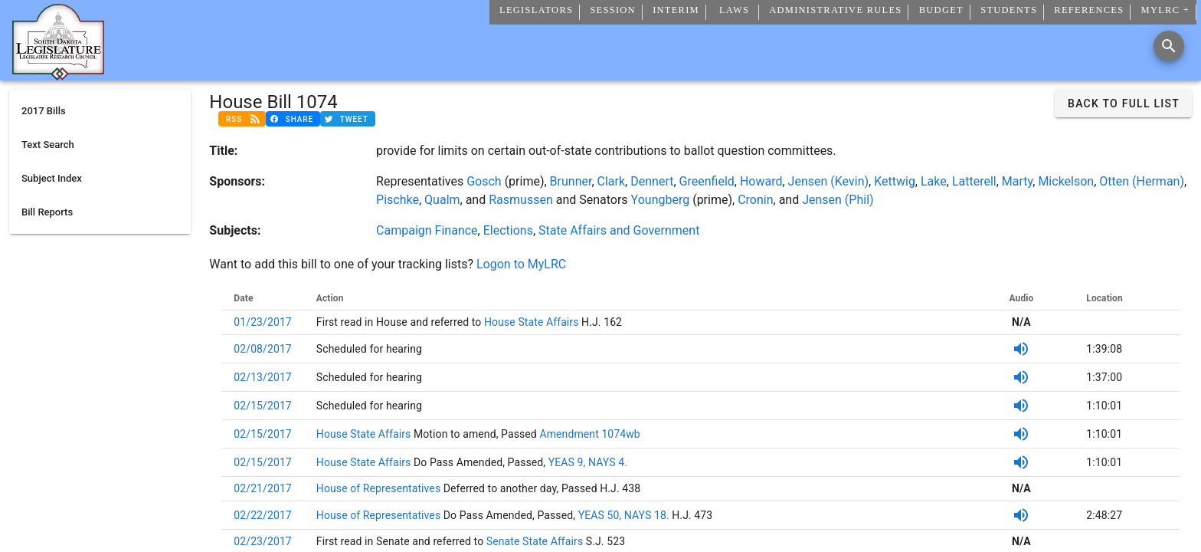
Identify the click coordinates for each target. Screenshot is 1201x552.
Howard (761, 181)
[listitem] (100, 111)
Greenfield (707, 181)
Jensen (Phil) (837, 199)
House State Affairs (529, 322)
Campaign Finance (426, 230)
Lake (934, 181)
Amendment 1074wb (588, 434)
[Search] (1169, 46)
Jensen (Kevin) (828, 181)
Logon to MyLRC (521, 264)
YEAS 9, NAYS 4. (587, 462)
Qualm (442, 199)
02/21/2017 (263, 488)
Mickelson (1066, 181)
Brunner (571, 181)
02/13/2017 (263, 377)
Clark (611, 181)
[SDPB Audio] (1021, 349)
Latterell (974, 181)
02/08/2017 (263, 349)
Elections (508, 230)
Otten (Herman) (1141, 181)
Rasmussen (521, 199)
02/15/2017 (263, 405)
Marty (1017, 181)
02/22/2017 (263, 515)
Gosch (483, 181)
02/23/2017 (263, 541)
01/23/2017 (263, 322)
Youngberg (660, 199)
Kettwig (894, 181)
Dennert (651, 181)
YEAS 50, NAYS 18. (623, 515)
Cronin (755, 199)
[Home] (58, 74)
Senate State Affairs (533, 541)
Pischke (397, 199)
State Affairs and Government (618, 230)
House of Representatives (379, 488)
